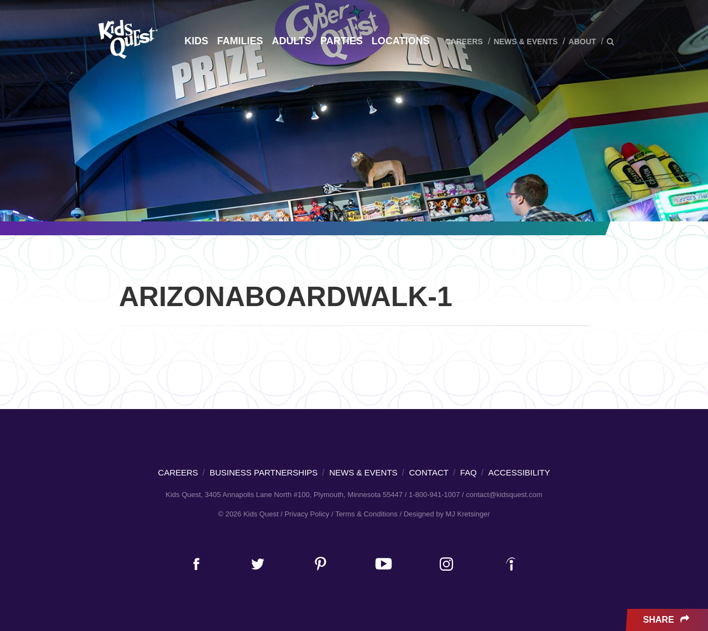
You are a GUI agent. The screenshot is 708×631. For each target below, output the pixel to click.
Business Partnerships (263, 472)
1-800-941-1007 (434, 494)
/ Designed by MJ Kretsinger (444, 514)
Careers (463, 41)
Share (667, 619)
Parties (341, 40)
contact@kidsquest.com (504, 494)
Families (240, 40)
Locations (401, 40)
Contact (429, 472)
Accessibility (519, 472)
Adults (291, 40)
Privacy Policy (306, 514)
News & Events (525, 41)
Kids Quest (126, 39)
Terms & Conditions (366, 514)
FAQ (468, 472)
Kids (196, 40)
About (582, 41)
